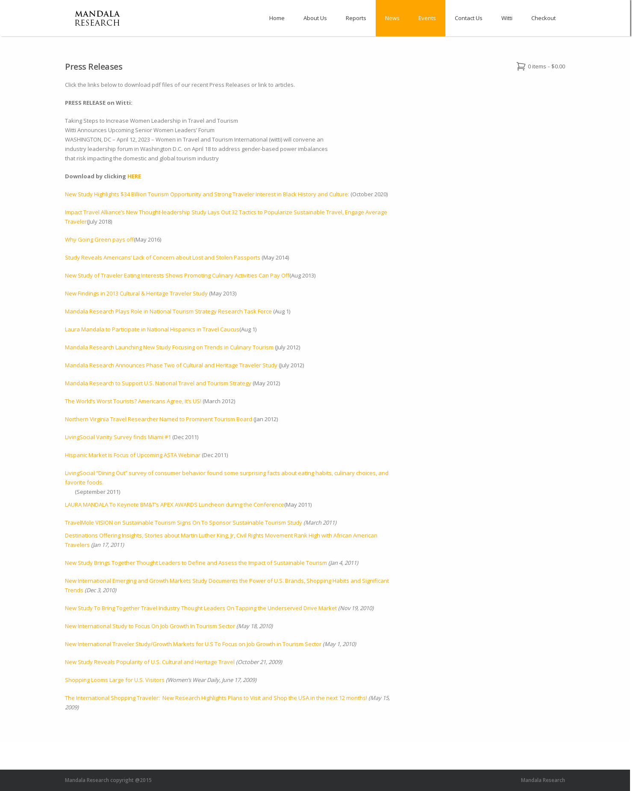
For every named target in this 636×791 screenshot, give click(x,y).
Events (427, 18)
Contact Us (469, 18)
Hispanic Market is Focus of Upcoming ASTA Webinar (132, 455)
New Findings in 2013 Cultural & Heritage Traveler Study (136, 293)
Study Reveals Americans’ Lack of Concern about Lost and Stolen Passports (162, 257)
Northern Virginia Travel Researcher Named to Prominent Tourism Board (158, 419)
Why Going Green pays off (99, 239)
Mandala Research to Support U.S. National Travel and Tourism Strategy (158, 383)
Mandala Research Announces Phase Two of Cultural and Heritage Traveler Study (171, 365)
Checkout (543, 18)
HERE (134, 176)
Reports (356, 18)
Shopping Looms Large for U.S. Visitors (115, 680)
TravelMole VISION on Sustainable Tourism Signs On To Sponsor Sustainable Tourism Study (184, 522)
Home (277, 18)
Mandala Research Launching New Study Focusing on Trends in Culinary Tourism (169, 347)
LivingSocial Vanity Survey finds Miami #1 (118, 437)
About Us (315, 18)
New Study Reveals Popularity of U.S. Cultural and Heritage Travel (150, 662)
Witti (506, 18)
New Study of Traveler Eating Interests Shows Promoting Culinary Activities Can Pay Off (177, 275)
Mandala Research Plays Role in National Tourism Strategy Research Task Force (168, 311)
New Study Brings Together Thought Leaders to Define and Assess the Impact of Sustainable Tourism (196, 563)
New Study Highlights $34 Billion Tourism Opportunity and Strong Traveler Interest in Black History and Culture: (207, 194)
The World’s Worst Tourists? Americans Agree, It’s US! (133, 401)
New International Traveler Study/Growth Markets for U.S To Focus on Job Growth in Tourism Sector (193, 644)
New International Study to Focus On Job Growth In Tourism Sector (150, 626)
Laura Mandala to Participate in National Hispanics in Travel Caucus (152, 329)
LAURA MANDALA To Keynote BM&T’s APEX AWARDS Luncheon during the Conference (174, 504)
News (392, 18)
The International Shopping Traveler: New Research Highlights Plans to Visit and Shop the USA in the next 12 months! (216, 698)
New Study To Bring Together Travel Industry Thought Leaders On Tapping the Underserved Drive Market (201, 608)
